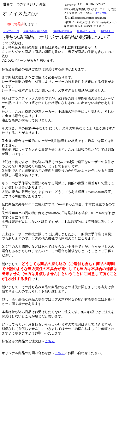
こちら (50, 341)
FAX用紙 (101, 13)
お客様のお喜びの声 (35, 31)
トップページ (11, 31)
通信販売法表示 (62, 31)
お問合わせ (107, 31)
